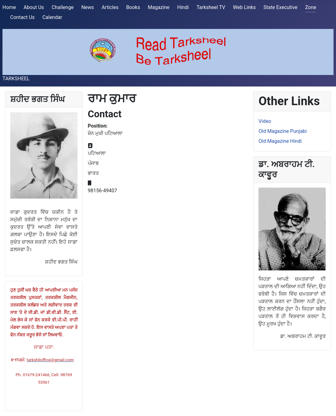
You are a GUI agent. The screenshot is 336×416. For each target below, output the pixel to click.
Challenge (63, 7)
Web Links (244, 7)
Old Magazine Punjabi (282, 131)
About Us (34, 7)
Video (264, 121)
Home (9, 7)
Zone (310, 7)
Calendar (52, 17)
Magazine (159, 7)
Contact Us (22, 17)
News (87, 7)
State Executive (280, 7)
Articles (110, 7)
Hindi (183, 7)
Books (133, 7)
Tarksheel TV (210, 7)
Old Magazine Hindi (279, 141)
